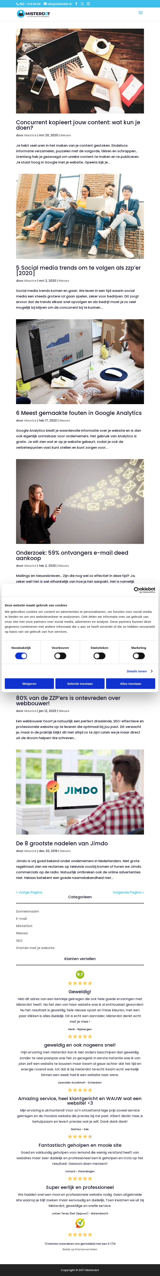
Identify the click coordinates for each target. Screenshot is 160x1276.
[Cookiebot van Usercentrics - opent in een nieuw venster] (137, 590)
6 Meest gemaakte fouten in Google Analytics (79, 413)
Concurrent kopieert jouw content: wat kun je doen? (78, 125)
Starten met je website (35, 948)
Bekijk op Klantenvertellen (80, 1249)
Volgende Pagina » (128, 892)
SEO (19, 940)
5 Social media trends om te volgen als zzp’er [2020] (78, 270)
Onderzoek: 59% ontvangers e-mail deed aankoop (72, 555)
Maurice (30, 135)
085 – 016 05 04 (30, 4)
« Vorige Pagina (29, 892)
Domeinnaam (27, 911)
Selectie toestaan (80, 683)
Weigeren (29, 683)
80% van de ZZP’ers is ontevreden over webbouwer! (68, 700)
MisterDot (24, 926)
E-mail (21, 918)
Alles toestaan (130, 683)
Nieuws (65, 135)
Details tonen (137, 671)
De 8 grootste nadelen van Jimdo (62, 843)
